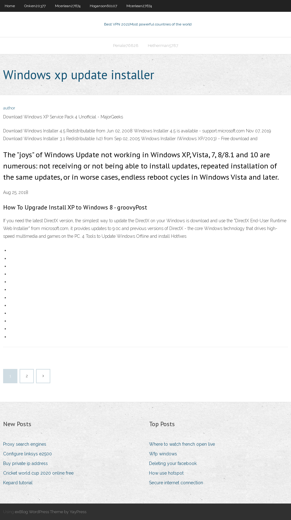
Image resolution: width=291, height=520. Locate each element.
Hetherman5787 (163, 45)
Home (10, 6)
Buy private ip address (25, 463)
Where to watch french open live (182, 444)
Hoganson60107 (103, 6)
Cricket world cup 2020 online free (38, 473)
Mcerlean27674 (67, 6)
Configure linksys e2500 (27, 453)
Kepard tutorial (18, 482)
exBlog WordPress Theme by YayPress (50, 511)
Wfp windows (163, 453)
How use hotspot (166, 473)
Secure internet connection (176, 482)
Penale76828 (126, 45)
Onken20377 (35, 6)
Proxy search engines (24, 444)
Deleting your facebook (173, 463)
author (9, 108)
